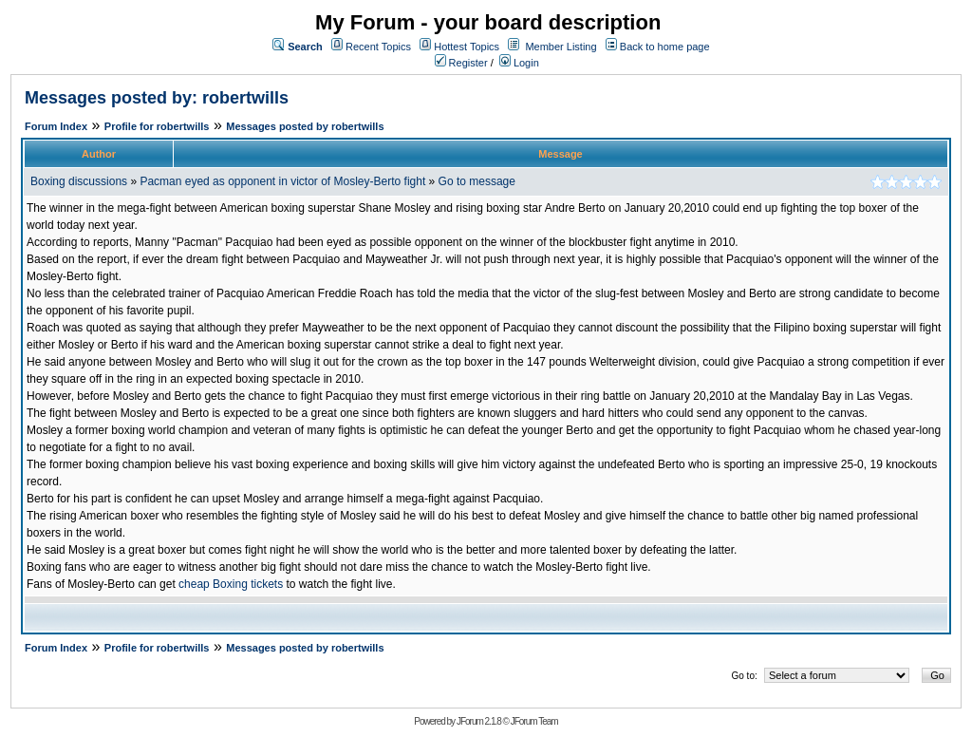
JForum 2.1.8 (479, 721)
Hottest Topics (466, 46)
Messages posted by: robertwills (157, 97)
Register (461, 62)
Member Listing (560, 46)
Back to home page (665, 46)
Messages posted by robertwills (304, 126)
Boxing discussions (78, 181)
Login (519, 62)
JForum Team (534, 721)
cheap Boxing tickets (230, 584)
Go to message (477, 181)
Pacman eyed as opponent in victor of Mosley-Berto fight (282, 181)
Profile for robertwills (157, 126)
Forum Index (56, 126)
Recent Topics (378, 46)
